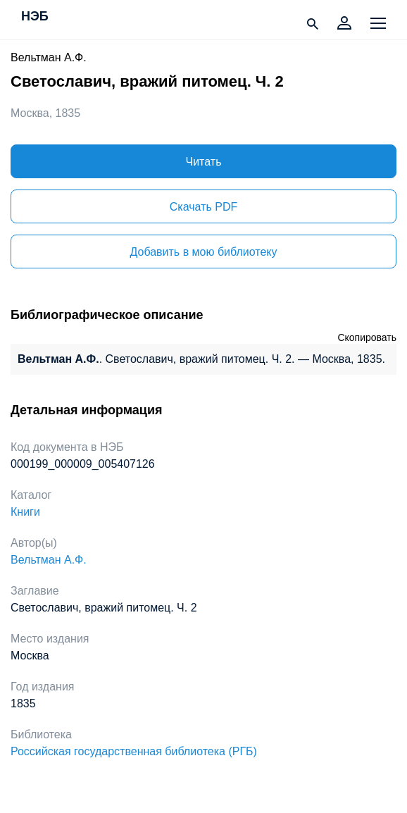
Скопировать (366, 337)
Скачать (203, 207)
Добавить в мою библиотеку (203, 252)
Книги (25, 512)
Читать (204, 162)
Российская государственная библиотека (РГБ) (134, 751)
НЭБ (35, 17)
